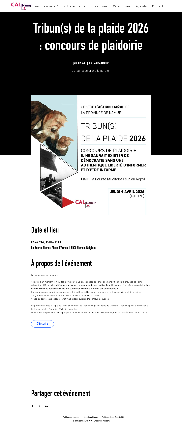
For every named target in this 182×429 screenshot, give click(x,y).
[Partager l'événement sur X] (39, 406)
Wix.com (106, 421)
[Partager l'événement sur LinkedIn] (46, 406)
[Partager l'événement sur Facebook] (32, 406)
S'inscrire (91, 83)
